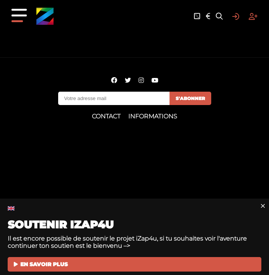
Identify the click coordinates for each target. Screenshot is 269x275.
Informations (152, 116)
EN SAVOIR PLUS (41, 264)
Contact (106, 116)
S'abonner (190, 98)
